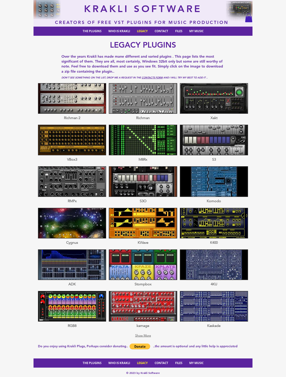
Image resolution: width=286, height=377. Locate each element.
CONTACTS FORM (152, 77)
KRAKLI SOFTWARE (143, 9)
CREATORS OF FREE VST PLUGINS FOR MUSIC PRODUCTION (143, 22)
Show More (143, 335)
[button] (248, 17)
